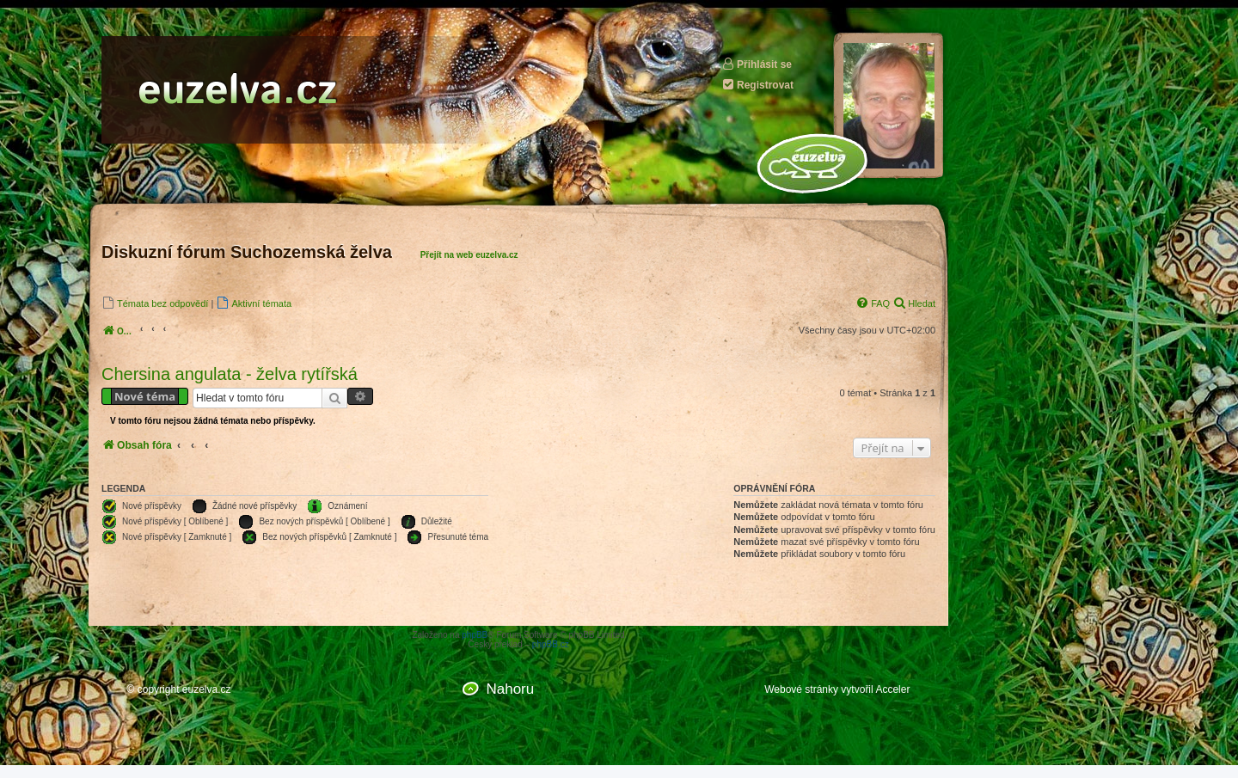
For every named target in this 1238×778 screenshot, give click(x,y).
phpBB (474, 635)
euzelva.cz (206, 689)
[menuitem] (154, 303)
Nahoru (510, 689)
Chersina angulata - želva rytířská (229, 373)
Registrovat (757, 84)
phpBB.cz (550, 644)
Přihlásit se (756, 64)
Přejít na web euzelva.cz (469, 255)
